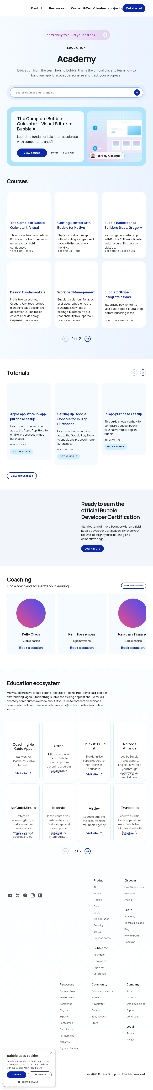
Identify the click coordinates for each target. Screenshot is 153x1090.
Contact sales (95, 8)
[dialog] (29, 1068)
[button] (29, 1081)
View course (32, 153)
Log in (114, 8)
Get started (134, 8)
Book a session (31, 647)
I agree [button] (16, 1074)
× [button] (51, 1053)
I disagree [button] (40, 1074)
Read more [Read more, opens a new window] (36, 1067)
